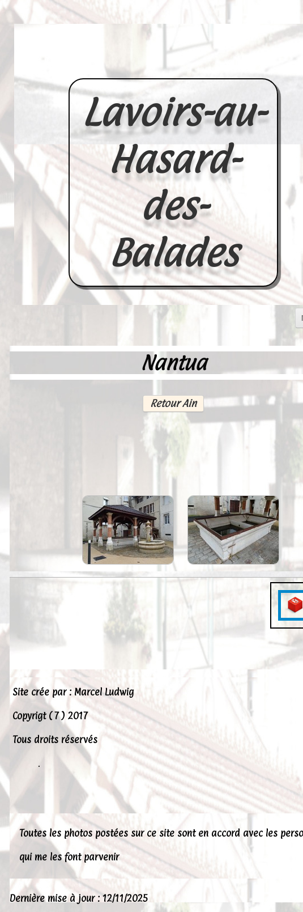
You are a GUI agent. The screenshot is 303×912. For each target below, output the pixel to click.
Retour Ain (173, 403)
